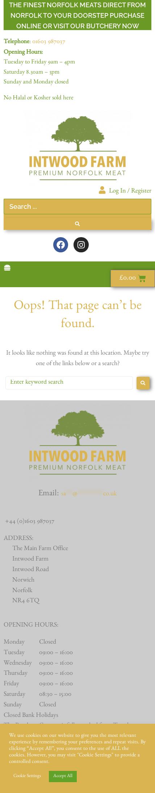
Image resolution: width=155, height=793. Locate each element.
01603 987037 (48, 42)
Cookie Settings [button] (27, 776)
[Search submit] (77, 224)
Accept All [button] (62, 776)
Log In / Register (130, 192)
